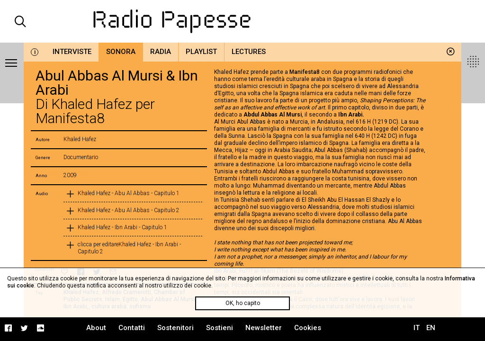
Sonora (120, 51)
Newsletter (263, 327)
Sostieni (219, 327)
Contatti (131, 327)
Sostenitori (175, 327)
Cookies (307, 327)
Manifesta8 (304, 72)
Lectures (249, 51)
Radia (160, 51)
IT (416, 327)
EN (430, 327)
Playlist (201, 51)
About (96, 327)
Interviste (72, 51)
